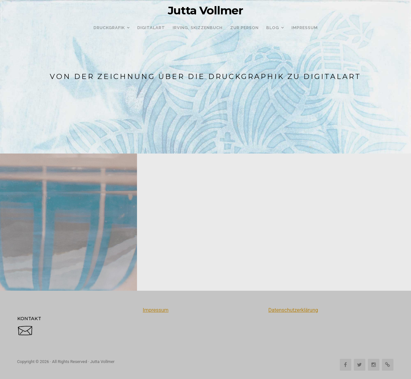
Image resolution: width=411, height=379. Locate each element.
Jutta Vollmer (205, 10)
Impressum (156, 310)
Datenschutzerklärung (293, 310)
